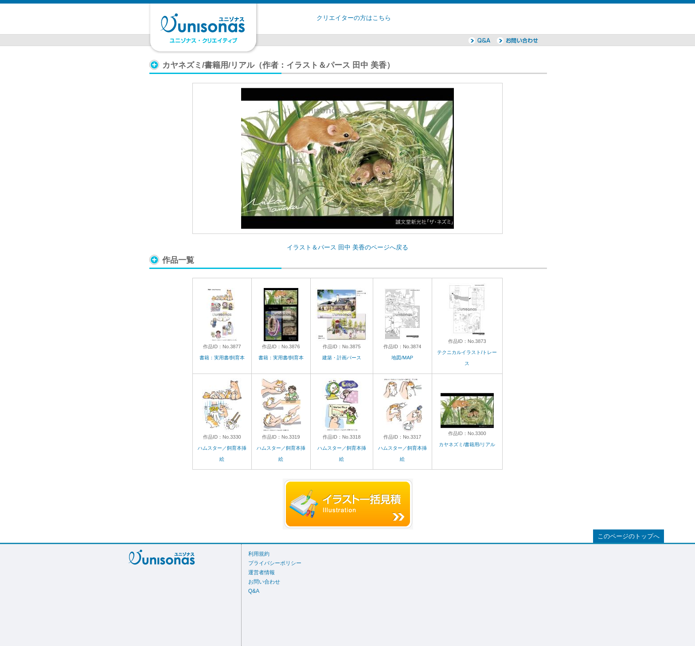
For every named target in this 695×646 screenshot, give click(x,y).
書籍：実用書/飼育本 (222, 357)
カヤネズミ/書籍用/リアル (467, 444)
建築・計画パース (341, 357)
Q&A (253, 591)
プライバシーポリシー (274, 563)
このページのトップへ (628, 536)
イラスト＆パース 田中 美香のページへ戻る (347, 247)
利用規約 (258, 554)
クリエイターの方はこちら (353, 18)
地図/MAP (402, 357)
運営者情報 (261, 572)
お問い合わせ (264, 582)
